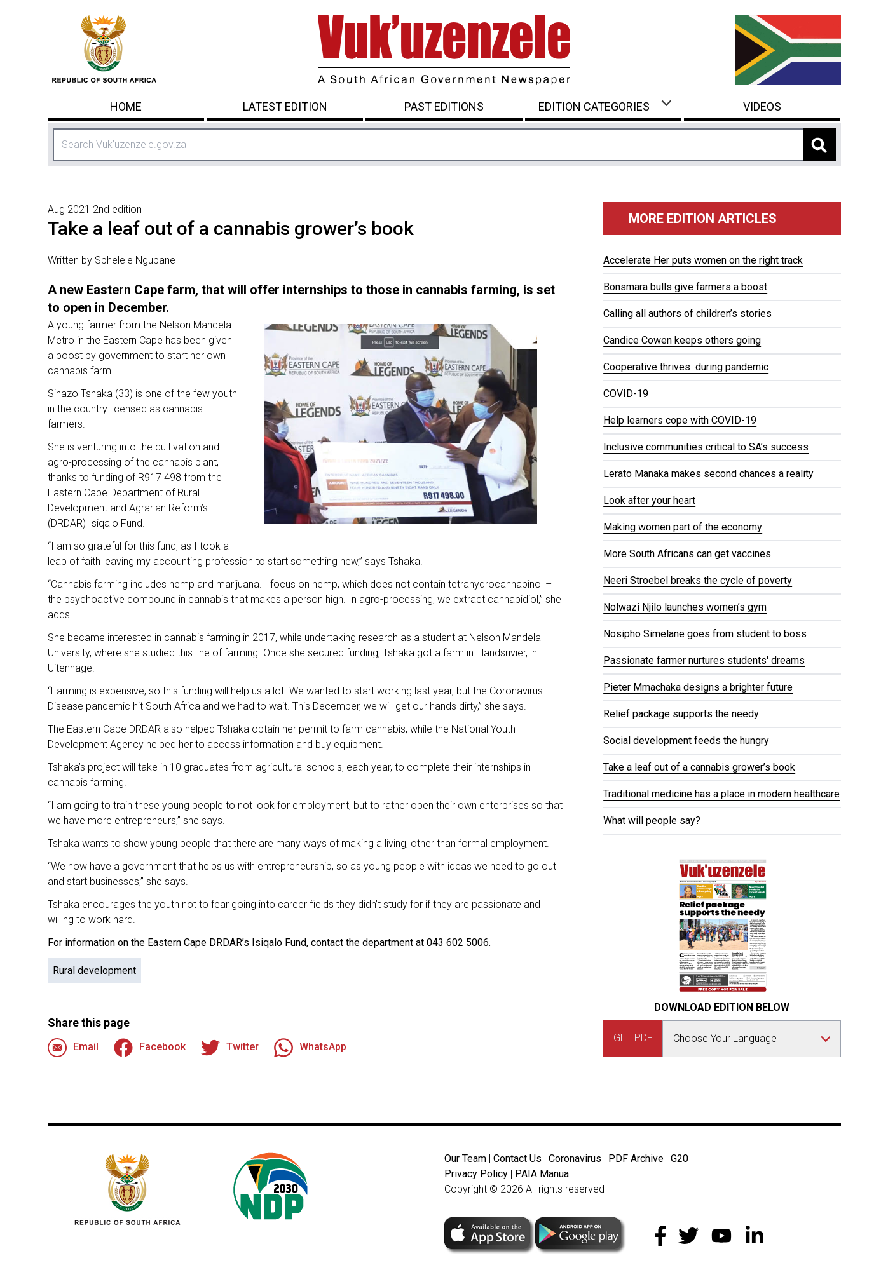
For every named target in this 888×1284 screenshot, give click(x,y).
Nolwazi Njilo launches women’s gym (685, 607)
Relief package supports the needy (681, 714)
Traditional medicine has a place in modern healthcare (721, 794)
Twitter (230, 1047)
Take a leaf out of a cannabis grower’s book (699, 767)
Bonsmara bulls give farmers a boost (685, 287)
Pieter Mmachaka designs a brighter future (698, 687)
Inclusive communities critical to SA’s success (706, 447)
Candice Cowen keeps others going (682, 340)
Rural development (94, 970)
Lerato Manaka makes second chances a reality (708, 474)
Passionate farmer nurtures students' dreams (704, 660)
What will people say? (651, 820)
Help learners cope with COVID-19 (679, 420)
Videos (762, 106)
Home (126, 106)
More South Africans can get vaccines (687, 554)
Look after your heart (649, 500)
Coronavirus (575, 1158)
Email (73, 1047)
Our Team (465, 1158)
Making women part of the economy (682, 527)
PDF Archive (636, 1158)
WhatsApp (310, 1047)
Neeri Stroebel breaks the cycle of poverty (697, 580)
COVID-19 (625, 394)
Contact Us (517, 1158)
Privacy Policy (476, 1174)
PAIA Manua (542, 1174)
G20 (679, 1158)
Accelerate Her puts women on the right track (703, 260)
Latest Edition (285, 106)
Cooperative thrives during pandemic (685, 367)
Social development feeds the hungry (686, 740)
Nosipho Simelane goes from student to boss (705, 634)
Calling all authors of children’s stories (687, 313)
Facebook (150, 1047)
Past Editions (444, 106)
